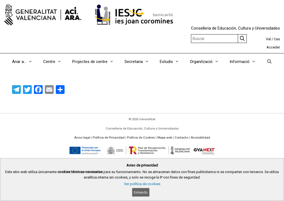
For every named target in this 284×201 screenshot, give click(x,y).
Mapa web (164, 137)
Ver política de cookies (142, 184)
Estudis (172, 61)
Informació (245, 61)
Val (268, 39)
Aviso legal (82, 137)
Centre (55, 61)
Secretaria (139, 61)
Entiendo (141, 192)
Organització (207, 61)
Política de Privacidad (108, 137)
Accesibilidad (200, 137)
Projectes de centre (95, 61)
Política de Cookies (141, 137)
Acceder (273, 47)
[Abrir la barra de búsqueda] (269, 61)
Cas (277, 39)
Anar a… (25, 61)
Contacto (181, 137)
